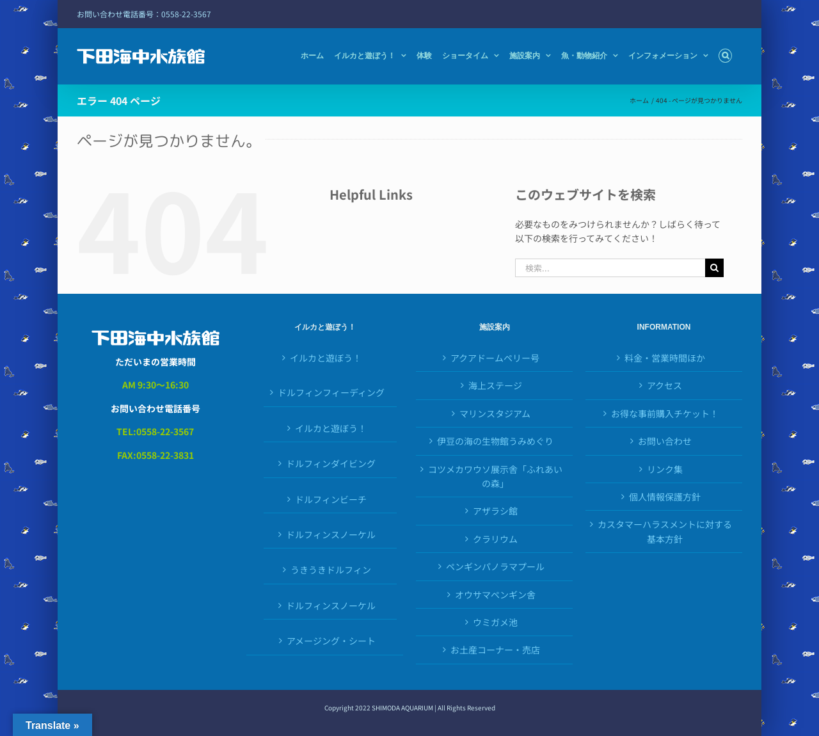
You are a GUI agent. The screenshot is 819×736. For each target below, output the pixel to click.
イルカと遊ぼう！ (326, 357)
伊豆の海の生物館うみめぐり (495, 441)
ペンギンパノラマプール (495, 566)
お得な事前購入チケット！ (665, 413)
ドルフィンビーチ (331, 499)
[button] (725, 56)
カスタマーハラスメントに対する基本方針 (665, 531)
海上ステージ (495, 385)
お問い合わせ (665, 441)
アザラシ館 (495, 510)
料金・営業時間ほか (664, 357)
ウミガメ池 (495, 622)
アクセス (664, 385)
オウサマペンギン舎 (495, 594)
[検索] (714, 268)
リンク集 (665, 469)
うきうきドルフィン (330, 569)
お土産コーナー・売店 (495, 649)
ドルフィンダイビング (331, 463)
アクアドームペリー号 (494, 357)
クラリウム (495, 538)
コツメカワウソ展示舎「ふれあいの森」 (495, 476)
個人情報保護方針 (665, 496)
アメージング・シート (331, 640)
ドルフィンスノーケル (331, 605)
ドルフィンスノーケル (331, 534)
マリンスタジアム (494, 413)
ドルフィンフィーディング (331, 392)
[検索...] (610, 268)
